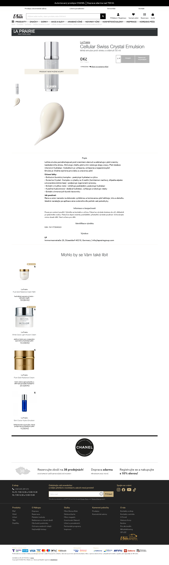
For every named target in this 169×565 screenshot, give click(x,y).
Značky (35, 25)
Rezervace (36, 522)
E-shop (15, 493)
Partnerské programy (72, 534)
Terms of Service (96, 507)
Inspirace (133, 25)
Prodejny (95, 519)
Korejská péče (148, 25)
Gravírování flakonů (72, 528)
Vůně (14, 522)
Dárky (46, 25)
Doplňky (15, 531)
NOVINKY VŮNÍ (94, 25)
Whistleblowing (126, 537)
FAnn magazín (69, 525)
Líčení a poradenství (77, 8)
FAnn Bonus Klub (71, 519)
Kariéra (123, 531)
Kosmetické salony (114, 25)
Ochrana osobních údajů (41, 534)
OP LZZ (123, 540)
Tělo (14, 528)
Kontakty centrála (127, 522)
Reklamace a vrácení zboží (42, 528)
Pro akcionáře (125, 534)
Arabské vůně (76, 25)
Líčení (14, 525)
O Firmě (123, 525)
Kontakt (141, 8)
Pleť (13, 519)
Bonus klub (111, 8)
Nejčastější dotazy (39, 537)
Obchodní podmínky (40, 531)
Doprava (35, 519)
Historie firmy (125, 528)
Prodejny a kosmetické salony (35, 8)
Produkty (22, 25)
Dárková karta (69, 522)
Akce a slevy (59, 25)
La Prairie (85, 49)
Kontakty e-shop (126, 519)
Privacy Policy (84, 507)
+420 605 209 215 (22, 496)
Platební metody (38, 525)
